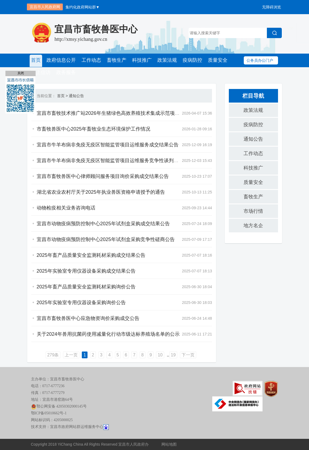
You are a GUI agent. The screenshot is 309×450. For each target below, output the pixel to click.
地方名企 (253, 226)
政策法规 (166, 60)
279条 (53, 355)
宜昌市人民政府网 (45, 7)
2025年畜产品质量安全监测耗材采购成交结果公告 (91, 255)
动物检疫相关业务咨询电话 (66, 208)
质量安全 (216, 60)
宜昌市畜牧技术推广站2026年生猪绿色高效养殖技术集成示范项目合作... (115, 113)
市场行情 (253, 211)
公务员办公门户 (259, 60)
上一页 (71, 355)
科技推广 (141, 60)
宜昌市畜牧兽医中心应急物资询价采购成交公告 (88, 318)
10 (160, 355)
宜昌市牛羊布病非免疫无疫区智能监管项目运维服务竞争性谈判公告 (110, 161)
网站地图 (169, 444)
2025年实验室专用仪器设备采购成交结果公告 (86, 271)
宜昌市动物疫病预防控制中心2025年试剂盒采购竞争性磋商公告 (106, 239)
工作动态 (91, 60)
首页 (36, 60)
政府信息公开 (61, 60)
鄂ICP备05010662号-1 (49, 413)
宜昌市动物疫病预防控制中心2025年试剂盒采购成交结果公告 (103, 224)
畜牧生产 (116, 60)
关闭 (20, 73)
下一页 (188, 355)
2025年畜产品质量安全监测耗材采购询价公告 (86, 287)
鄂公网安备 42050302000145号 (59, 407)
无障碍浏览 (271, 7)
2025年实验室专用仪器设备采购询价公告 (81, 303)
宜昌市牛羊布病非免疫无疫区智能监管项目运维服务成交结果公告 (108, 145)
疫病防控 (191, 60)
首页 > (62, 96)
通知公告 (76, 96)
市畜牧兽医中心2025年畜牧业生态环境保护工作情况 (93, 129)
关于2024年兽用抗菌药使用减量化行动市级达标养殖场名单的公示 (108, 334)
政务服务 (66, 72)
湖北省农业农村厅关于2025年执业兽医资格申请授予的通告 (101, 192)
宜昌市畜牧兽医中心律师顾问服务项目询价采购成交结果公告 (103, 176)
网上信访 (41, 72)
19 (173, 355)
